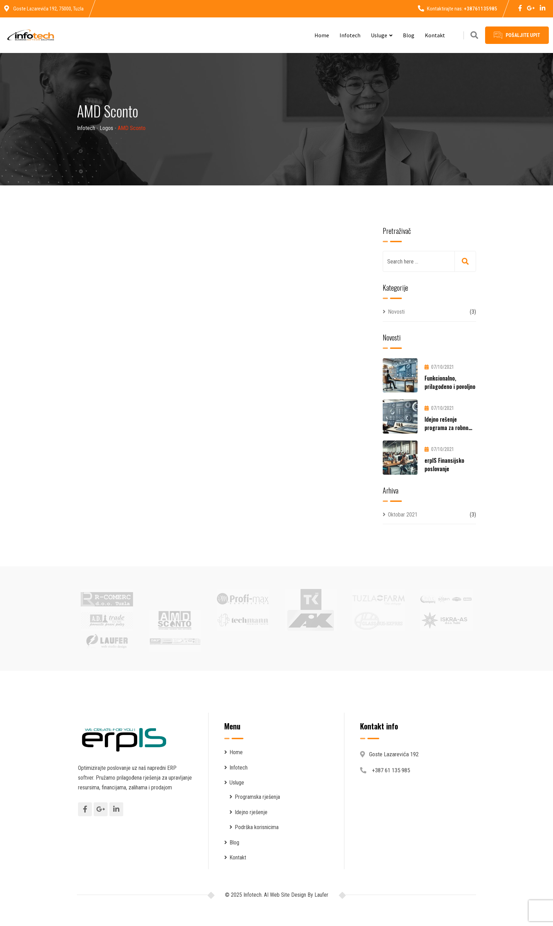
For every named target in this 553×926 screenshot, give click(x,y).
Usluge (379, 35)
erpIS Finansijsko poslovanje (444, 464)
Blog (408, 35)
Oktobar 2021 (403, 514)
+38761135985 (480, 9)
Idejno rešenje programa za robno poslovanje (446, 427)
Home (321, 35)
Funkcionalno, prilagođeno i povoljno (450, 382)
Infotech (350, 35)
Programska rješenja (257, 797)
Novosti (396, 311)
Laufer (320, 894)
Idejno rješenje (251, 812)
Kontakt (435, 35)
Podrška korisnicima (257, 827)
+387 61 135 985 (391, 770)
